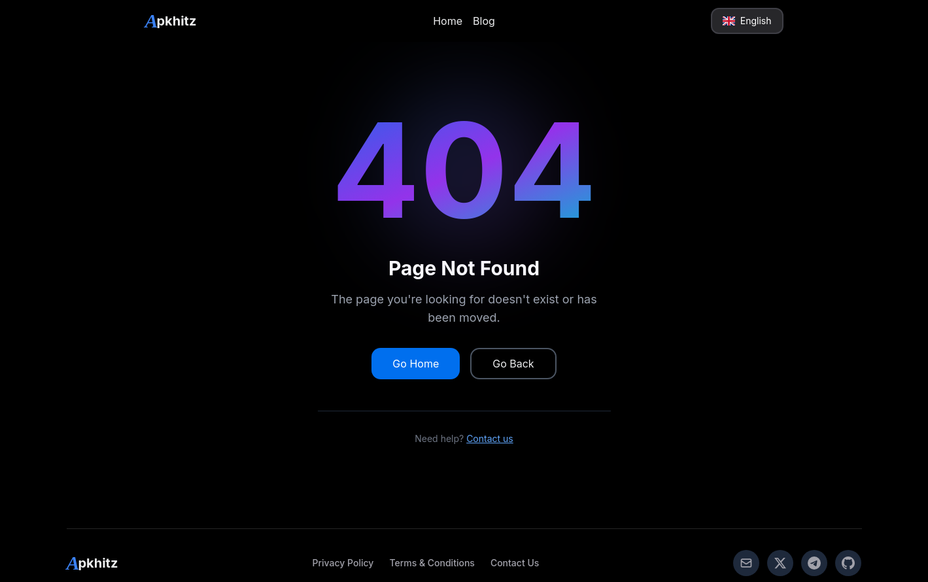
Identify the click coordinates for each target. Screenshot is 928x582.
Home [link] (447, 20)
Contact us (489, 438)
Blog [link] (484, 20)
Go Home (415, 363)
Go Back (513, 363)
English (747, 20)
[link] (171, 21)
